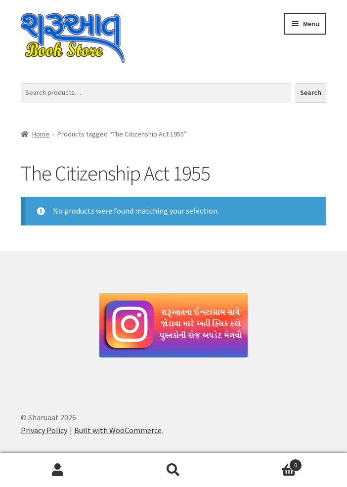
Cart (266, 463)
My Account (58, 470)
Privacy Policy (44, 430)
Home (40, 134)
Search (310, 92)
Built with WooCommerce (118, 430)
